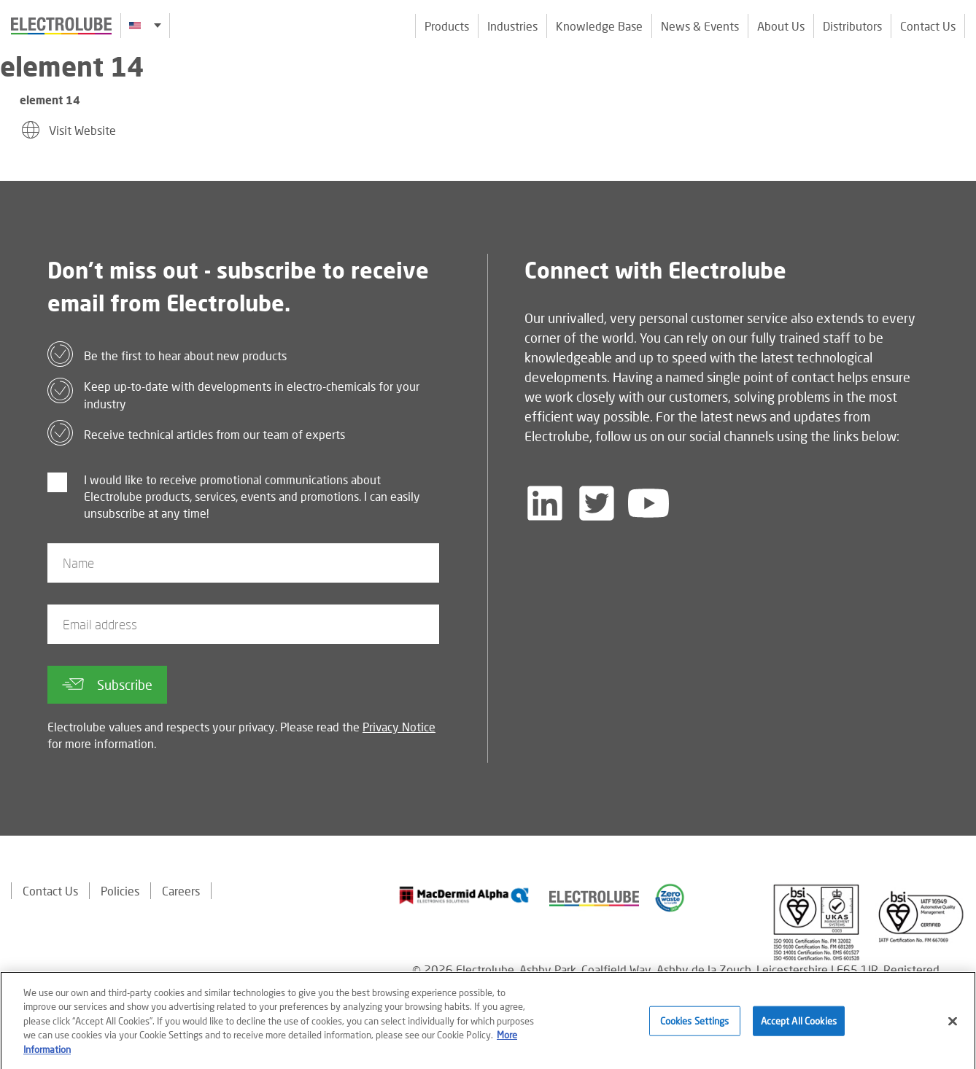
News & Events (700, 26)
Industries (512, 26)
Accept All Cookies (799, 1027)
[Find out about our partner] (464, 895)
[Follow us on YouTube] (648, 503)
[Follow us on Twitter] (596, 503)
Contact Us (928, 26)
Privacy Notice (399, 727)
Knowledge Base (599, 26)
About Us (781, 26)
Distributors (852, 26)
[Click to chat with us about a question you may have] (958, 108)
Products (447, 26)
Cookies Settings (694, 1027)
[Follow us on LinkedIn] (544, 503)
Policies (120, 891)
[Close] (953, 1028)
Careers (181, 891)
